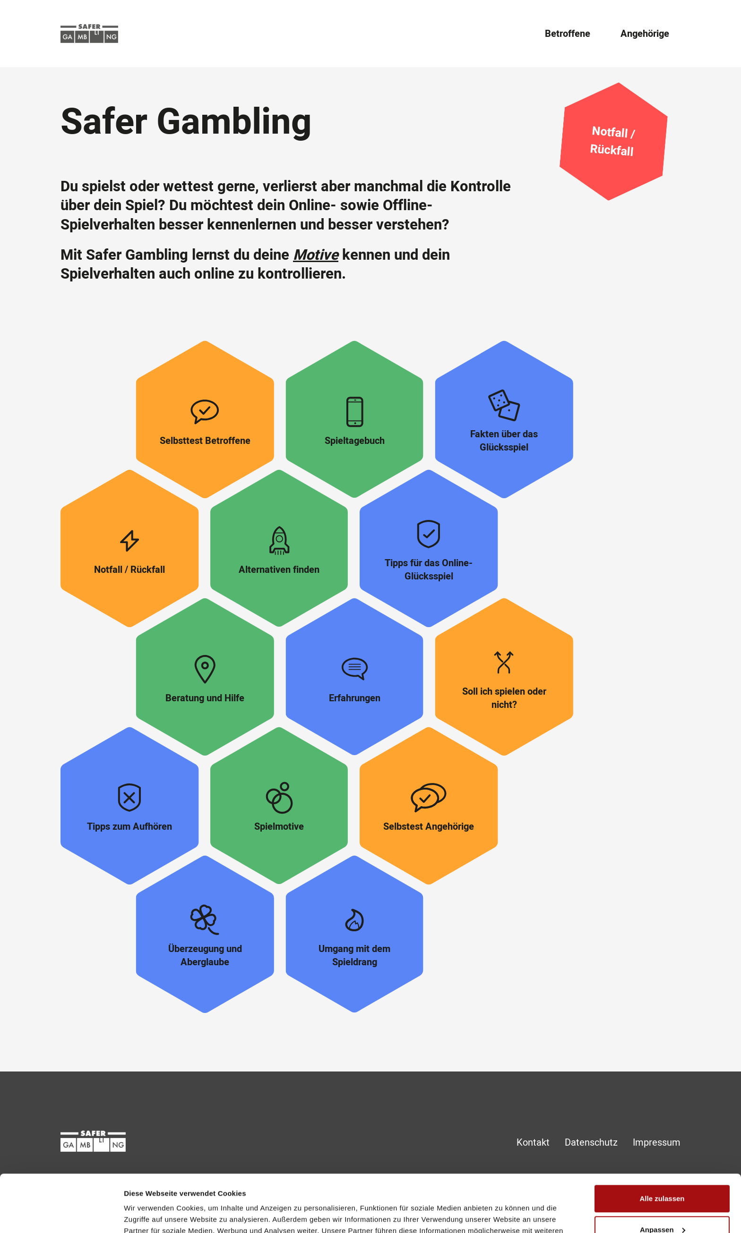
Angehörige (644, 34)
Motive (315, 255)
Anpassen (662, 1176)
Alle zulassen (661, 1145)
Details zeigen (148, 1214)
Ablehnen (662, 1207)
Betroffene (567, 34)
